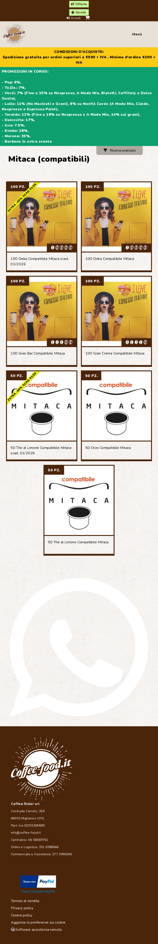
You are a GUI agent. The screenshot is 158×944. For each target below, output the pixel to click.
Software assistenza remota (36, 929)
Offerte (79, 4)
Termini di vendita (25, 900)
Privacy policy (22, 908)
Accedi (74, 18)
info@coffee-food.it (26, 833)
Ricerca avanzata (120, 150)
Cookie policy (21, 915)
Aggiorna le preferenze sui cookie (38, 922)
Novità (78, 12)
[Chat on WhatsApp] (79, 647)
